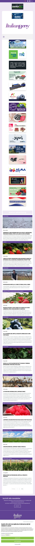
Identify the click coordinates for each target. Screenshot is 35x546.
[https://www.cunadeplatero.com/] (17, 181)
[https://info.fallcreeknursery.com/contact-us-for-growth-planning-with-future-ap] (17, 150)
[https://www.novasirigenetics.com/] (17, 55)
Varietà (4, 242)
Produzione (5, 216)
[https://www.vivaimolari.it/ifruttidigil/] (17, 118)
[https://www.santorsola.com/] (17, 202)
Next (22, 488)
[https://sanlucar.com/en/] (17, 45)
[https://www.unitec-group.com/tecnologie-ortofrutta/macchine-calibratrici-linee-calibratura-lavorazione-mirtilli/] (17, 66)
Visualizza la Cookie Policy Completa (7, 533)
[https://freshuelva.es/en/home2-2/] (17, 192)
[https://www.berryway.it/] (17, 108)
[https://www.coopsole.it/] (17, 129)
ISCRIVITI (18, 506)
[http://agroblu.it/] (17, 139)
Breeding (5, 291)
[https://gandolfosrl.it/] (17, 171)
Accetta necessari (17, 541)
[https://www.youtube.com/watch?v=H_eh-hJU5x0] (17, 87)
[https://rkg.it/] (17, 97)
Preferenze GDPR (17, 544)
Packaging (9, 403)
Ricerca (18, 291)
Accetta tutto (17, 538)
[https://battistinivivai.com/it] (18, 16)
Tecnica (19, 403)
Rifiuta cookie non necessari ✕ (28, 521)
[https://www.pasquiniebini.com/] (17, 76)
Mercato (9, 291)
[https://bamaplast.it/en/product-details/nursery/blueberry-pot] (17, 160)
